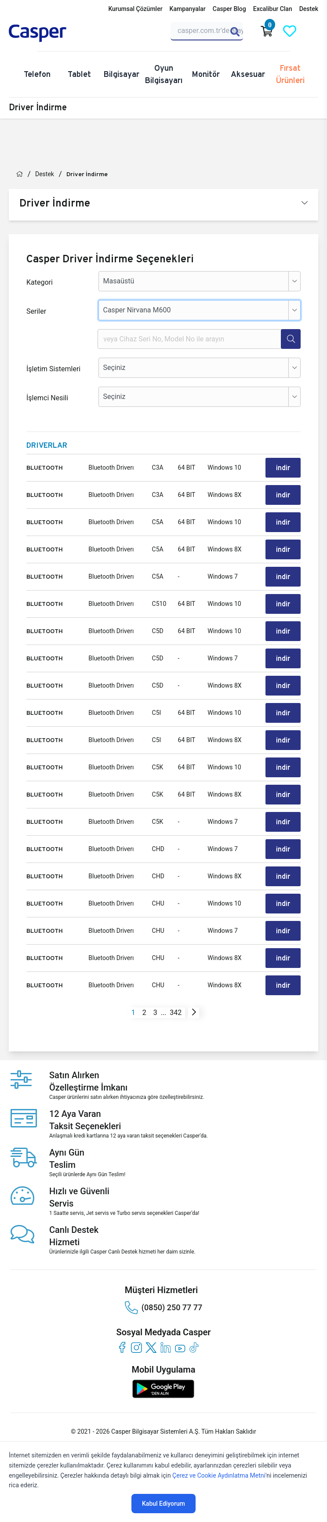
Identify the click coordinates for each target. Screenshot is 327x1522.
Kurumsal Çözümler (135, 8)
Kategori (39, 282)
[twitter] (150, 1347)
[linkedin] (165, 1347)
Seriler (36, 311)
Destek (308, 8)
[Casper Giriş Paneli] (312, 31)
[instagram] (136, 1347)
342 (176, 1012)
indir (283, 467)
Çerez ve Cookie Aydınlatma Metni (218, 1475)
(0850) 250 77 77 (163, 1307)
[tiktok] (194, 1347)
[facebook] (121, 1347)
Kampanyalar (188, 8)
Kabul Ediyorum (163, 1503)
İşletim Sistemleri (53, 369)
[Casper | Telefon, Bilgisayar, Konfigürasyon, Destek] (51, 33)
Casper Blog (229, 8)
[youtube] (179, 1347)
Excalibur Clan (272, 8)
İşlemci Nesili (47, 398)
